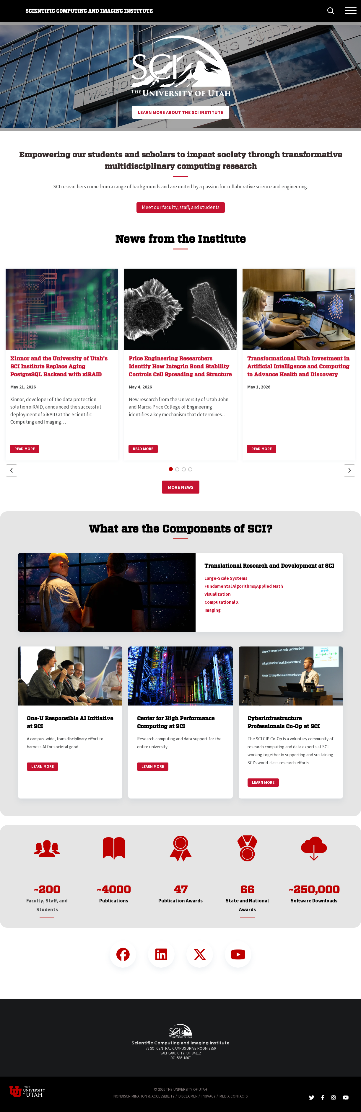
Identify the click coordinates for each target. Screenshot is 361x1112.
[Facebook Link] (123, 954)
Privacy (208, 1096)
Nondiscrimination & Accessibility (144, 1096)
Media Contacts (233, 1096)
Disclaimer (188, 1096)
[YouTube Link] (238, 954)
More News (180, 487)
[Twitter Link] (199, 954)
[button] (14, 76)
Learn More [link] (42, 766)
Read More (24, 448)
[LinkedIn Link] (161, 954)
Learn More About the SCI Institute (180, 112)
